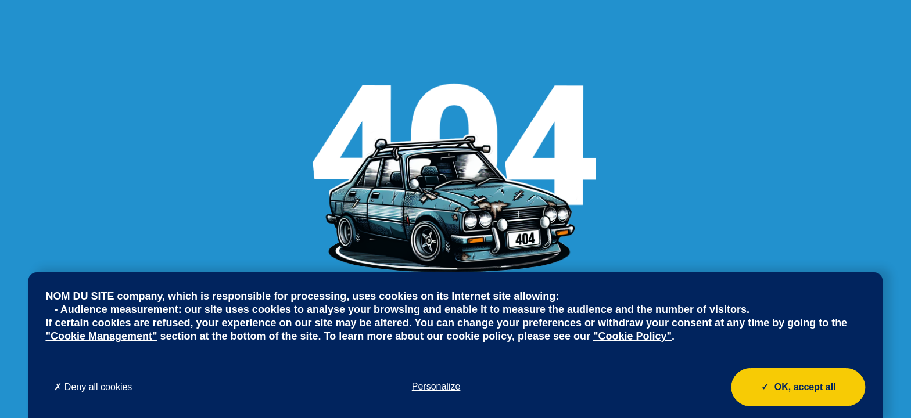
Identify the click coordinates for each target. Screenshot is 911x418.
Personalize (436, 386)
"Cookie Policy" (632, 336)
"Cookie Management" (101, 336)
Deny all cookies (93, 387)
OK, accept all (798, 387)
